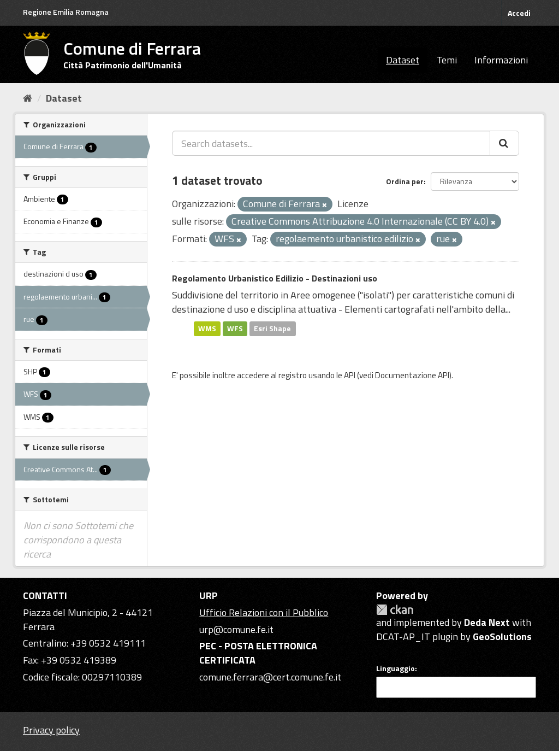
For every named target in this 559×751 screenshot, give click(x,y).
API (349, 375)
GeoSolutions (502, 636)
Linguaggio (395, 668)
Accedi (519, 13)
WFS (235, 328)
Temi (447, 59)
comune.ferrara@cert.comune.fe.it (270, 677)
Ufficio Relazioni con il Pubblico (263, 612)
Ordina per (405, 181)
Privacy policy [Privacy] (51, 730)
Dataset (402, 59)
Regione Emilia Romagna (66, 11)
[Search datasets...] (331, 143)
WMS (207, 328)
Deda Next (487, 622)
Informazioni (501, 59)
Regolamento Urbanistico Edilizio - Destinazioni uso (274, 278)
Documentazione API (412, 375)
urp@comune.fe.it (236, 629)
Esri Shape (272, 328)
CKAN (394, 609)
